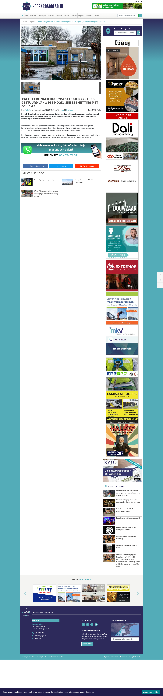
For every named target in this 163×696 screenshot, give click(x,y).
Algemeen (33, 15)
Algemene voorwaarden (111, 657)
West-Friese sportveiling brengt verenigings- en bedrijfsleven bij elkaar (46, 193)
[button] (22, 88)
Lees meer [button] (90, 692)
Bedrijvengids (42, 15)
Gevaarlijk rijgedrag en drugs (44, 180)
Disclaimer (123, 657)
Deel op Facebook (35, 166)
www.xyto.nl (39, 638)
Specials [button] (66, 15)
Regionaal (59, 15)
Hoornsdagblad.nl (48, 6)
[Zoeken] (140, 15)
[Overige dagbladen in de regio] (125, 639)
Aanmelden (87, 644)
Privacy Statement (134, 657)
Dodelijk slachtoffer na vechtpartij (128, 518)
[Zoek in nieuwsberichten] (128, 15)
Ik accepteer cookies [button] (150, 692)
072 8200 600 (39, 633)
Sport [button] (74, 15)
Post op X (61, 166)
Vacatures (89, 15)
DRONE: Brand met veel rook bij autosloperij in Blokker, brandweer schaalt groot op (128, 493)
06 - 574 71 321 (69, 155)
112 (26, 15)
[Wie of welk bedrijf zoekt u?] (125, 33)
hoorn (62, 110)
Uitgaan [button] (80, 15)
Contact (96, 15)
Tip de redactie (87, 166)
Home (25, 22)
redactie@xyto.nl (40, 636)
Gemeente (51, 15)
